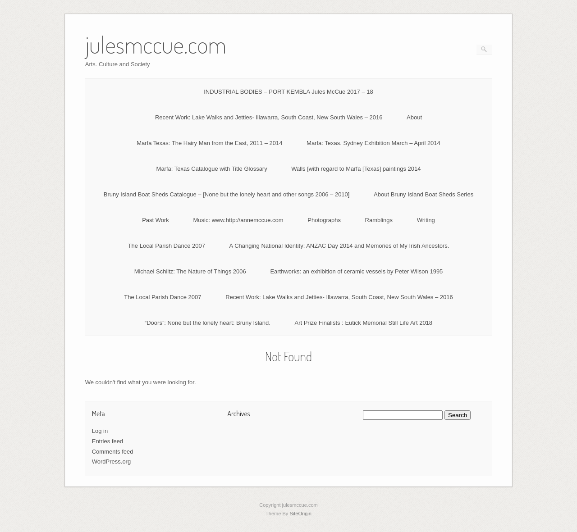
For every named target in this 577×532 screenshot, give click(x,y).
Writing (426, 220)
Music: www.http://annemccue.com (238, 220)
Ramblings (379, 220)
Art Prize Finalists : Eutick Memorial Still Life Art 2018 (363, 322)
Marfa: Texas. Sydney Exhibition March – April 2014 (373, 143)
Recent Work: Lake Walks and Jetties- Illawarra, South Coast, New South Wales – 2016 (269, 117)
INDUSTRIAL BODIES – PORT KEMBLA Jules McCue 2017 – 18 (288, 91)
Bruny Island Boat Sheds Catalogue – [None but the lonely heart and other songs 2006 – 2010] (227, 194)
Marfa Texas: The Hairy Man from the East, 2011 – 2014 (209, 143)
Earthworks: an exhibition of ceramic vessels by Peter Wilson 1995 (356, 271)
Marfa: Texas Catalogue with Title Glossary (211, 168)
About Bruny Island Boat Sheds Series (423, 194)
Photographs (324, 220)
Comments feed (112, 451)
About (414, 117)
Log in (100, 430)
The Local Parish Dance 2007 (166, 245)
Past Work (155, 220)
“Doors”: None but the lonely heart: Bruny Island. (207, 322)
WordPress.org (111, 461)
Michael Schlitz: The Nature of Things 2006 (190, 271)
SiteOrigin (300, 513)
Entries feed (107, 441)
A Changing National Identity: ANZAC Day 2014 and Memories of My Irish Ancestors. (339, 245)
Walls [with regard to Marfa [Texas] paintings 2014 (356, 168)
